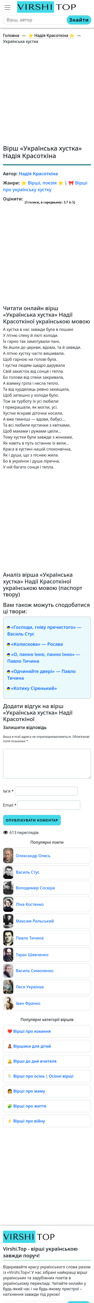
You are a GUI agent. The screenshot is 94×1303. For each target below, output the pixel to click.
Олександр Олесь (33, 855)
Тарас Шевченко (32, 954)
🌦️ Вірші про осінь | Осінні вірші (40, 1076)
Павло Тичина (30, 938)
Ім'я (8, 791)
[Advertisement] (47, 95)
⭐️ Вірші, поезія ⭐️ (42, 183)
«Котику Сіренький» (34, 688)
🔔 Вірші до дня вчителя (32, 1061)
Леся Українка (30, 987)
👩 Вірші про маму (26, 1091)
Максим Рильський (35, 921)
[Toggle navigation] (8, 7)
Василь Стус (27, 872)
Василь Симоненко (34, 970)
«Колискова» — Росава (37, 644)
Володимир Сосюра (35, 888)
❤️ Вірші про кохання (29, 1031)
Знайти (79, 19)
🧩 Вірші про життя (26, 1106)
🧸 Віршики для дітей (29, 1046)
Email (10, 805)
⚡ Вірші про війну (26, 1121)
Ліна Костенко (30, 904)
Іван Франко (28, 1003)
